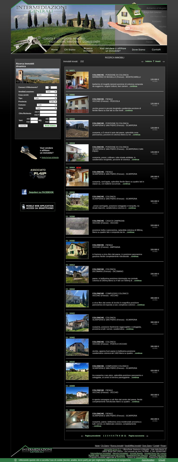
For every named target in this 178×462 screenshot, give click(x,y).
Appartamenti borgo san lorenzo (112, 455)
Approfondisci (148, 460)
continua (133, 86)
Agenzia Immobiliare (120, 453)
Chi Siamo (105, 446)
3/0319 (72, 143)
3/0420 (72, 410)
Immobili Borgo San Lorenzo (155, 453)
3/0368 (72, 217)
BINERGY (162, 457)
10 (122, 436)
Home (97, 446)
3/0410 (72, 289)
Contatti (156, 446)
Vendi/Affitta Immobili (133, 446)
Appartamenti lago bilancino (137, 455)
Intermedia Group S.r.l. (113, 450)
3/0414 (72, 265)
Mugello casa (94, 455)
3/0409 (72, 386)
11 (125, 436)
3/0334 (72, 192)
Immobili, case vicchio (157, 455)
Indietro (146, 61)
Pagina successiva (139, 436)
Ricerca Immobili (117, 446)
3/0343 (72, 119)
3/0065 (72, 95)
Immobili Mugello (136, 453)
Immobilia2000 (141, 457)
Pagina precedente (90, 436)
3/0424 (72, 168)
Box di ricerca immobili (37, 111)
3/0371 (72, 71)
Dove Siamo (147, 446)
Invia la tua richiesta (50, 157)
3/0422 (72, 313)
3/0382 (72, 241)
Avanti (160, 61)
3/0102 (72, 362)
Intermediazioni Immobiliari (100, 453)
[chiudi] (162, 460)
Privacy (163, 446)
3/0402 (72, 338)
